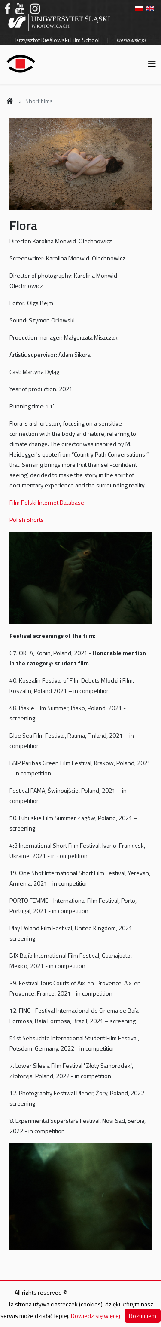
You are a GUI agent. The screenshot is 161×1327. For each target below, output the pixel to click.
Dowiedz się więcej (95, 1315)
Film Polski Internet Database (46, 502)
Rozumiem (142, 1315)
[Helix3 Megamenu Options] (152, 64)
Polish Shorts (26, 519)
